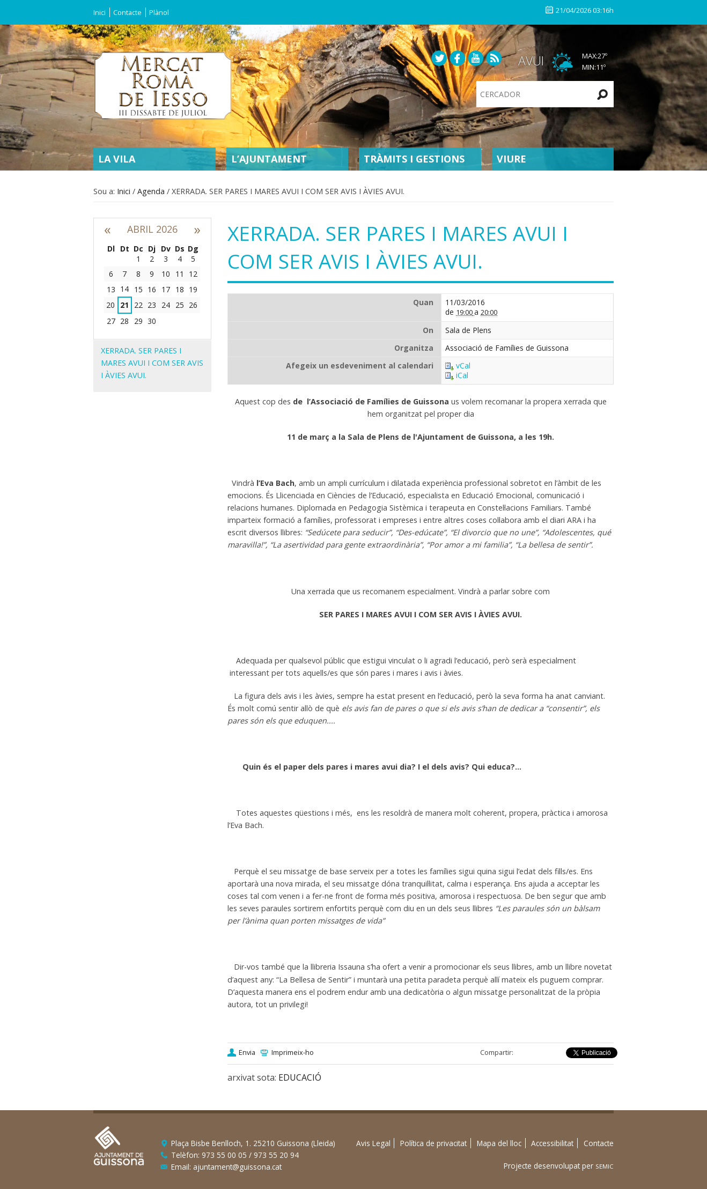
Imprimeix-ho (292, 1052)
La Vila (116, 158)
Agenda (151, 191)
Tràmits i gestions (414, 158)
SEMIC (604, 1166)
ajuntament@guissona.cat (237, 1167)
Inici (99, 12)
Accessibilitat (552, 1143)
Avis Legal (373, 1143)
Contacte (127, 12)
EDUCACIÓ (299, 1077)
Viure (511, 158)
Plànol (159, 12)
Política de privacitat (433, 1143)
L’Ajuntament (269, 158)
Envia (247, 1052)
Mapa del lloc (499, 1143)
